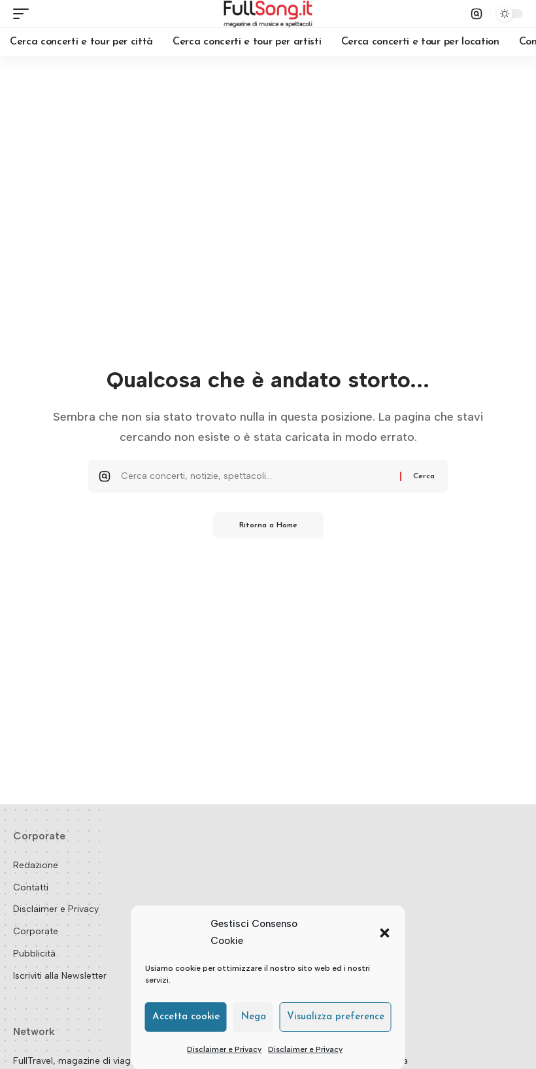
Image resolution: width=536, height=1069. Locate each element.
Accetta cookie (186, 1017)
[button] (385, 932)
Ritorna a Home (268, 525)
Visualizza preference (335, 1017)
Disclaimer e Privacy (224, 1049)
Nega (253, 1017)
